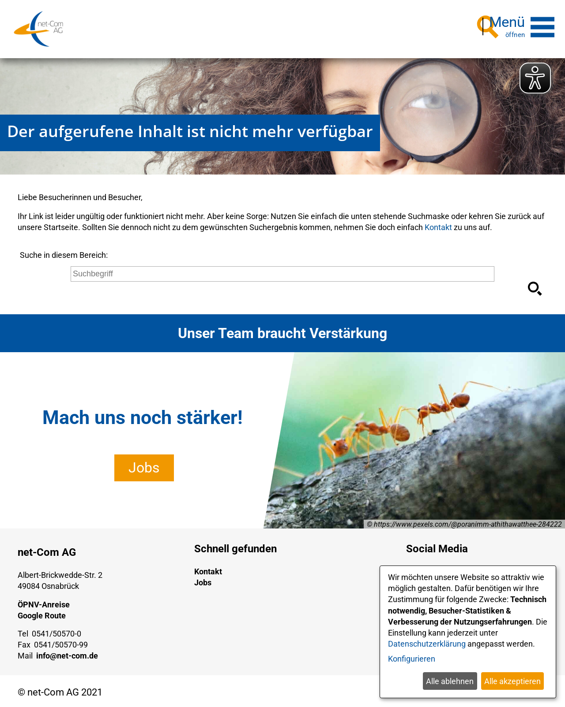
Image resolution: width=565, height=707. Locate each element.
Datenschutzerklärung (427, 643)
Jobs (144, 464)
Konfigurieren (411, 658)
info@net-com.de (67, 652)
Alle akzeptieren (512, 681)
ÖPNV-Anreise (44, 601)
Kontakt (438, 224)
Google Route (42, 612)
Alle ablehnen (450, 681)
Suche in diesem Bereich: (64, 252)
